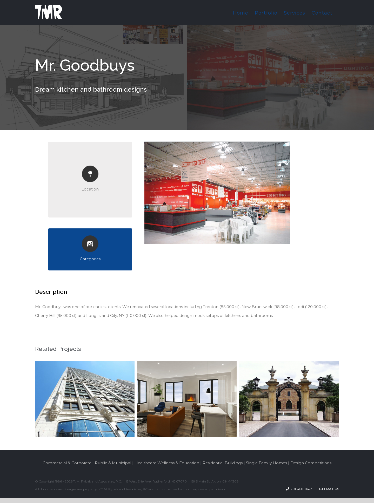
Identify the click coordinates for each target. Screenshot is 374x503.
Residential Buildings (223, 462)
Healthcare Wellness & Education (167, 462)
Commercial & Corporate (67, 462)
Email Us (329, 489)
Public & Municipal (113, 462)
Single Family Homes (266, 462)
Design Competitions (310, 462)
